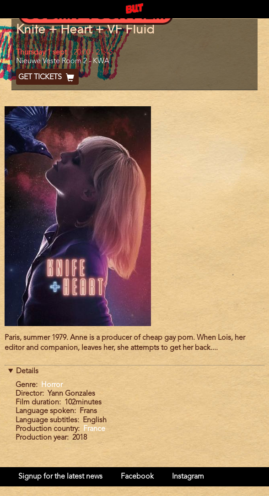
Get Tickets (47, 77)
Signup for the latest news (60, 476)
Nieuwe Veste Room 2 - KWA (62, 61)
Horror (52, 385)
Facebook (137, 476)
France (94, 429)
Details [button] (27, 371)
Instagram (188, 476)
